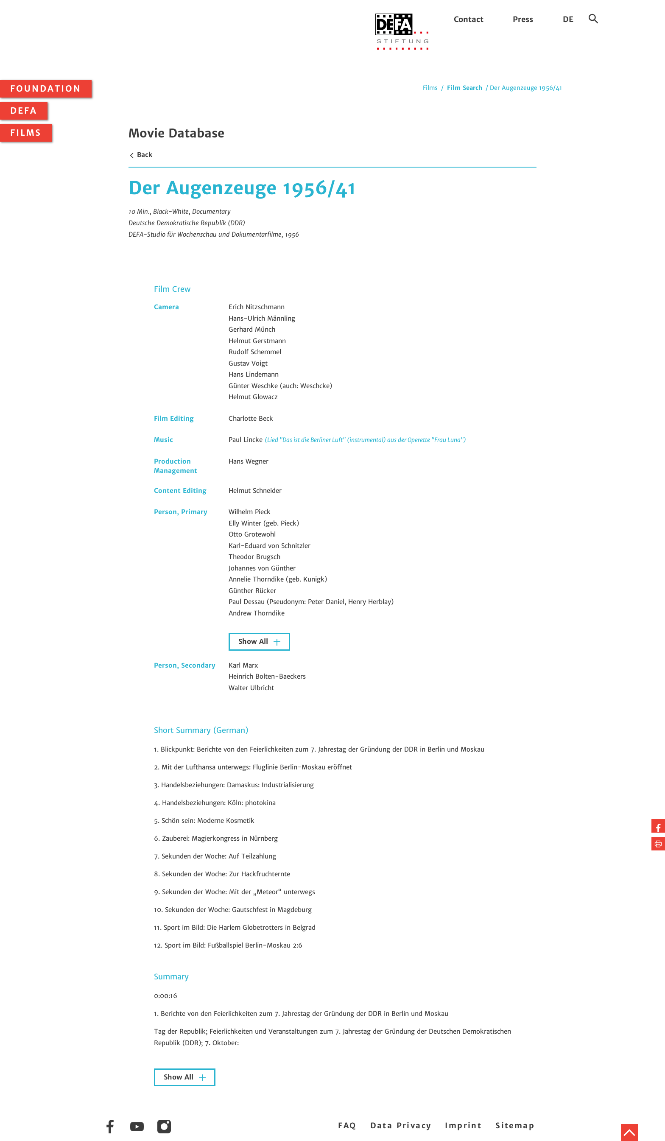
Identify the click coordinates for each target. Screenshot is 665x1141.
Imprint (463, 1125)
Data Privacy (401, 1125)
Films (26, 132)
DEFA (23, 110)
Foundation (45, 88)
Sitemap (515, 1125)
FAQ (347, 1125)
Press (523, 19)
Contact (468, 19)
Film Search (464, 88)
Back (140, 155)
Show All (254, 641)
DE (568, 19)
